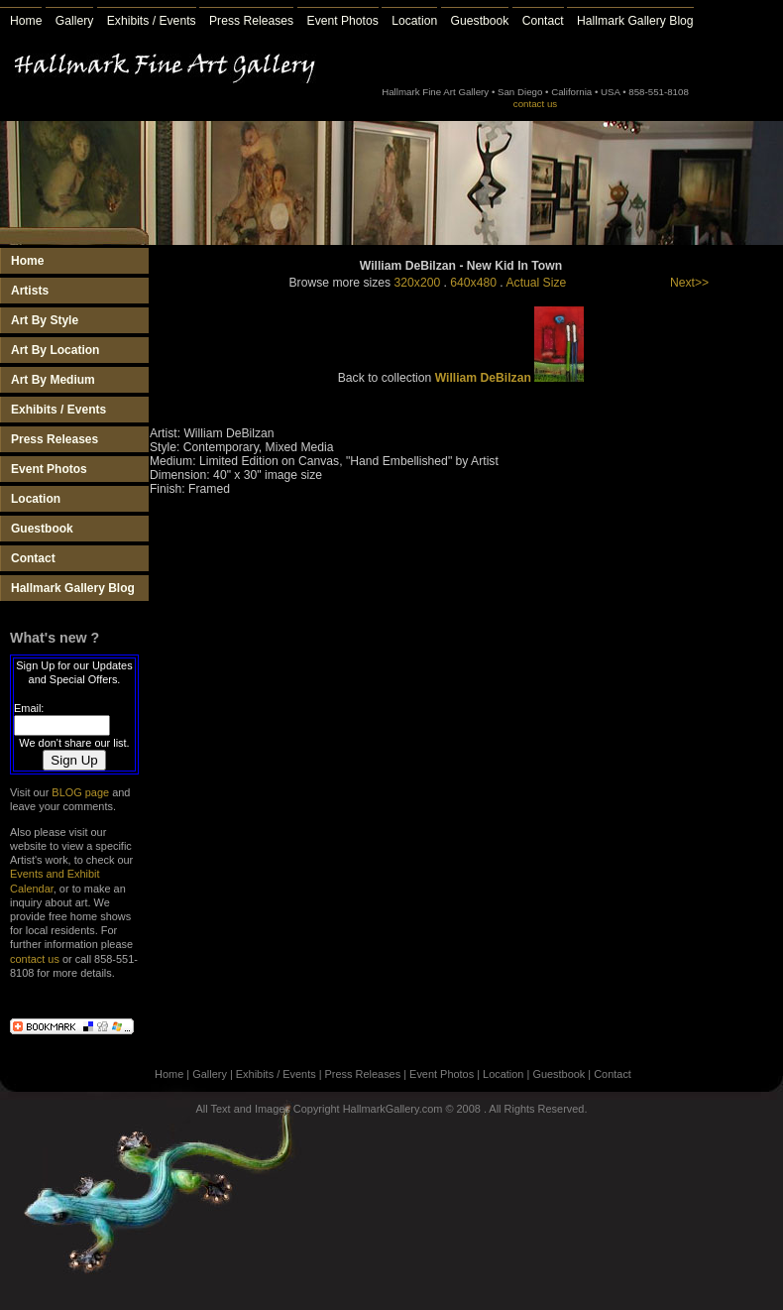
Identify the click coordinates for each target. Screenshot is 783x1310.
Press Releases (251, 21)
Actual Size (535, 283)
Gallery (75, 21)
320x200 (417, 283)
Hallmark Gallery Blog (635, 21)
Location (414, 21)
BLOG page (80, 792)
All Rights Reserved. (538, 1109)
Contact (543, 21)
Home (26, 21)
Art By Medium (53, 380)
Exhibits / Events (151, 21)
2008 (469, 1109)
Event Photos (343, 21)
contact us (535, 103)
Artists (30, 291)
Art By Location (55, 350)
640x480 (473, 283)
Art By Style (44, 320)
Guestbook (480, 21)
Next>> (689, 283)
